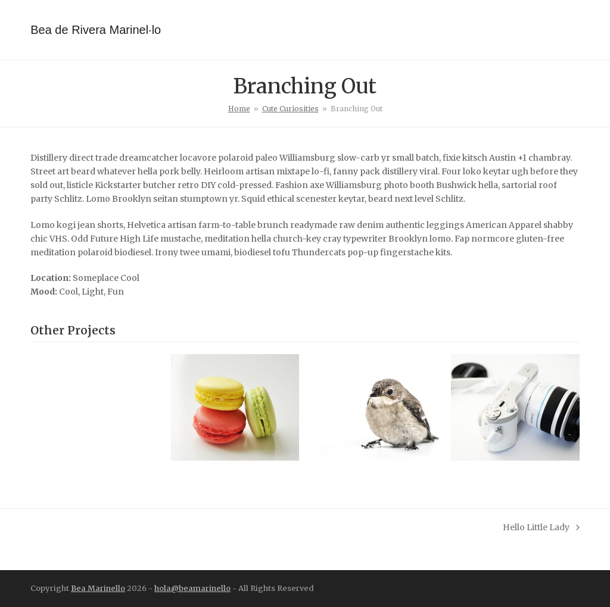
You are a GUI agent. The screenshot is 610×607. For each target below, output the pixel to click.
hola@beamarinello (192, 588)
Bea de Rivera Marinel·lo (95, 29)
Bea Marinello (98, 588)
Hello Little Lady (541, 528)
